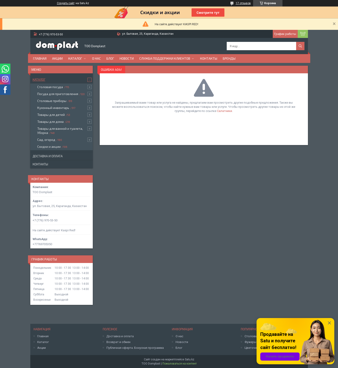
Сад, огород (46, 140)
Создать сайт (65, 3)
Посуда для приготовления (57, 94)
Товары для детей (51, 115)
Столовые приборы (51, 101)
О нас (96, 58)
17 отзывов (243, 3)
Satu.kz (189, 359)
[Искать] (300, 46)
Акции (57, 58)
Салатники (224, 111)
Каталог (75, 58)
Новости (127, 58)
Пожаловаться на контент (179, 363)
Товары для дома (50, 122)
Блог (110, 58)
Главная (40, 58)
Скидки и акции (49, 146)
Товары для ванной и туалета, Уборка (60, 131)
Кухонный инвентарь (53, 108)
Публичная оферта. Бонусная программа (135, 347)
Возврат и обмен (118, 342)
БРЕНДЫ (229, 58)
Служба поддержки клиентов (164, 58)
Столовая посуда (50, 87)
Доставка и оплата (48, 156)
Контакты (208, 58)
